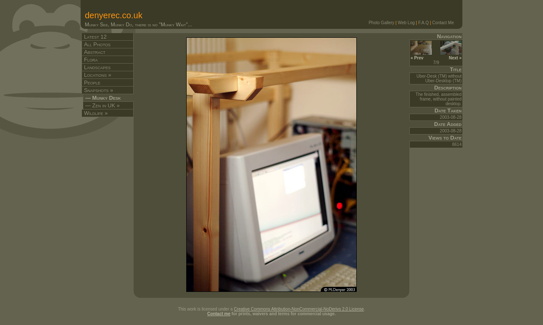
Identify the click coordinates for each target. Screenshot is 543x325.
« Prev (421, 55)
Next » (451, 55)
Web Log (406, 22)
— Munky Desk (103, 98)
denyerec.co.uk (114, 15)
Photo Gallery (382, 22)
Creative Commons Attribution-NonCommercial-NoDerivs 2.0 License (299, 309)
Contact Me (443, 22)
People (92, 82)
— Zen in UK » (102, 105)
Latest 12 (95, 37)
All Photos (97, 44)
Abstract (95, 52)
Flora (91, 59)
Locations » (97, 75)
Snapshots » (98, 90)
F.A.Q (423, 22)
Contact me (218, 313)
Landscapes (97, 67)
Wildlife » (96, 113)
